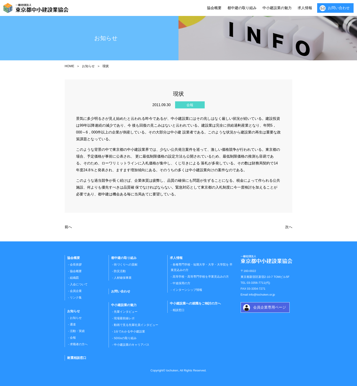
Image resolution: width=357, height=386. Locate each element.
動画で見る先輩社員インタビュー (136, 325)
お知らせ (76, 318)
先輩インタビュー (126, 311)
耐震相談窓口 (76, 358)
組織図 (74, 277)
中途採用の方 (181, 283)
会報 (73, 337)
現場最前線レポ (124, 318)
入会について (79, 284)
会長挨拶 (76, 264)
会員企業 (76, 291)
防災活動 (120, 271)
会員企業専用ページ (269, 307)
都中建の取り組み (242, 8)
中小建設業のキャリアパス (131, 344)
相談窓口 (178, 310)
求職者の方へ (79, 344)
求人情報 (305, 8)
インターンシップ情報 (187, 289)
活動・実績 (77, 331)
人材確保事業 (123, 277)
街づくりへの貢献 (126, 264)
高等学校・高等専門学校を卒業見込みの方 (201, 276)
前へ (68, 227)
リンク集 (76, 297)
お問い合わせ (339, 8)
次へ (288, 227)
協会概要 (214, 8)
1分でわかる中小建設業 (129, 331)
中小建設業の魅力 (277, 8)
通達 (73, 324)
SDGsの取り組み (125, 338)
